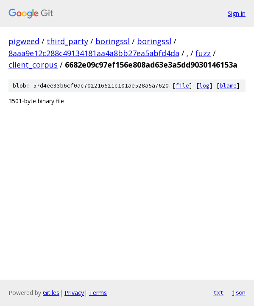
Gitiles (51, 293)
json (239, 292)
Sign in (237, 13)
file (182, 85)
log (204, 85)
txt (218, 292)
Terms (98, 293)
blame (228, 85)
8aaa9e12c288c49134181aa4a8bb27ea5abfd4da (93, 53)
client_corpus (33, 65)
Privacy (74, 293)
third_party (67, 41)
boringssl (112, 41)
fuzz (203, 53)
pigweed (23, 41)
